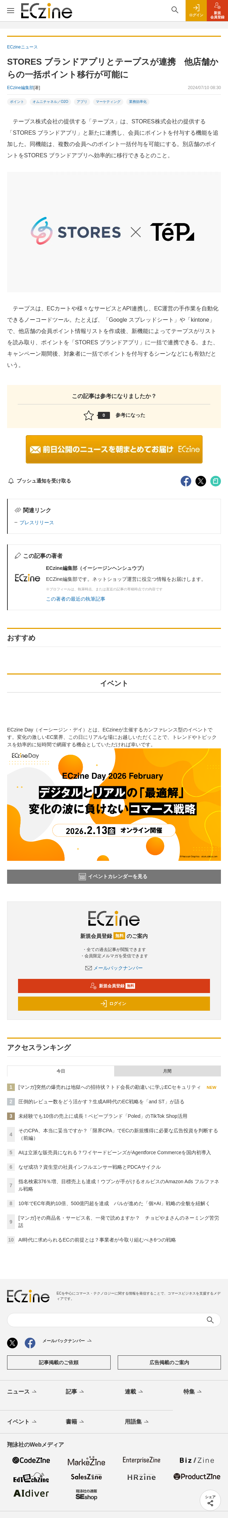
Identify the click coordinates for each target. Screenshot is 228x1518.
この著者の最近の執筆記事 (75, 599)
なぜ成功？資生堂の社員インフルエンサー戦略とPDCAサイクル (89, 1167)
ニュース (22, 1392)
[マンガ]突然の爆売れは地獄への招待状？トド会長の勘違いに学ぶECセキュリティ (109, 1087)
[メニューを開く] (10, 10)
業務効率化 (138, 102)
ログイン (113, 1003)
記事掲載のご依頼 (58, 1362)
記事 (75, 1392)
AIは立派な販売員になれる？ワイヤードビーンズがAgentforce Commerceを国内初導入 (114, 1152)
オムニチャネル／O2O (50, 102)
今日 (61, 1071)
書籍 (75, 1422)
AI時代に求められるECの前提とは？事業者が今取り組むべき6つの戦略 (97, 1240)
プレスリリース (36, 522)
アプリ (82, 102)
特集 (193, 1392)
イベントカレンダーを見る (113, 876)
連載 (134, 1392)
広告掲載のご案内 (169, 1362)
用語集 (137, 1422)
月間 (167, 1071)
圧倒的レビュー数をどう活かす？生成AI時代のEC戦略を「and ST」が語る (101, 1101)
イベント (22, 1422)
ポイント (17, 102)
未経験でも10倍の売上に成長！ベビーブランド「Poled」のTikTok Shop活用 (102, 1116)
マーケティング (108, 102)
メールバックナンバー (114, 968)
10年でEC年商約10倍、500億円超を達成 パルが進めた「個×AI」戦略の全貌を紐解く (114, 1203)
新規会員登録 (112, 985)
